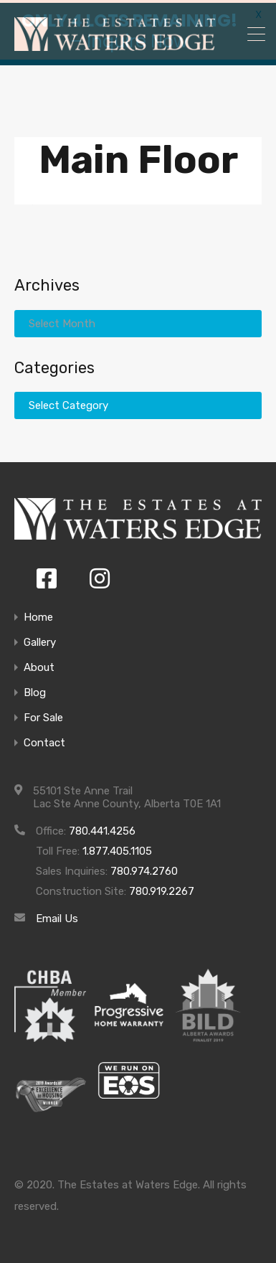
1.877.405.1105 (117, 848)
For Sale (43, 715)
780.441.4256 (102, 828)
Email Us (57, 915)
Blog (35, 690)
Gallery (40, 639)
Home (38, 614)
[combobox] (138, 402)
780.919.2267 (161, 888)
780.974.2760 (144, 868)
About (39, 664)
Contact (44, 740)
